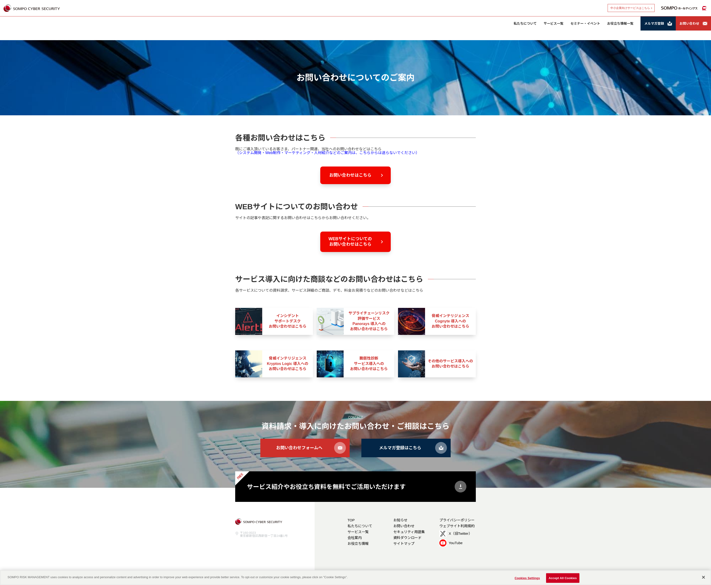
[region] (355, 577)
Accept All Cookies (563, 578)
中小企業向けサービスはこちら (630, 8)
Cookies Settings (527, 578)
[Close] (703, 577)
